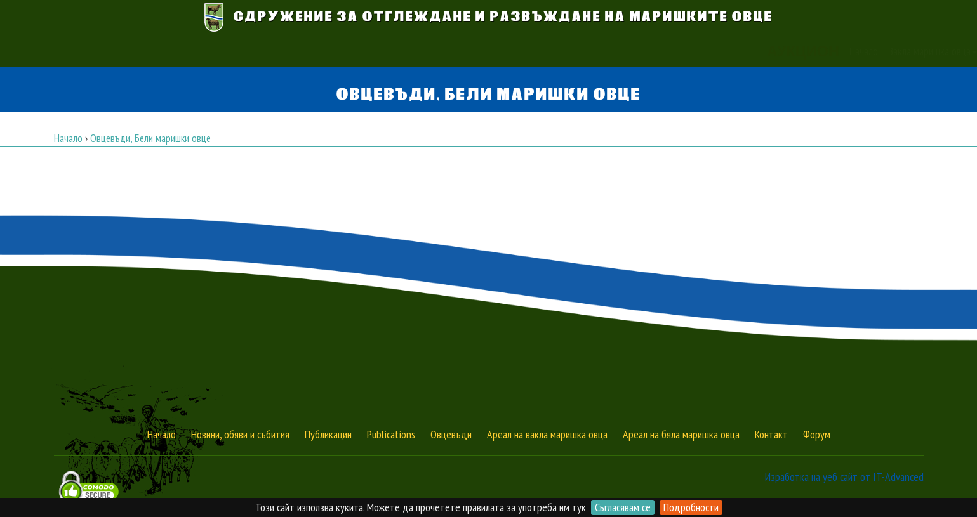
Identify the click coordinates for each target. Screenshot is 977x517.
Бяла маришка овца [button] (472, 51)
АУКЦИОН (245, 51)
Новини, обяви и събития (240, 434)
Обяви (575, 51)
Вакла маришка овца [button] (375, 51)
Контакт (671, 51)
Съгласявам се (623, 507)
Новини (538, 51)
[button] (720, 51)
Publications (391, 434)
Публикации (621, 51)
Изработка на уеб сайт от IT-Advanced (844, 476)
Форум (816, 434)
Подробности (691, 507)
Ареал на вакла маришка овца (547, 434)
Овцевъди (451, 434)
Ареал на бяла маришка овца (681, 434)
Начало (306, 51)
